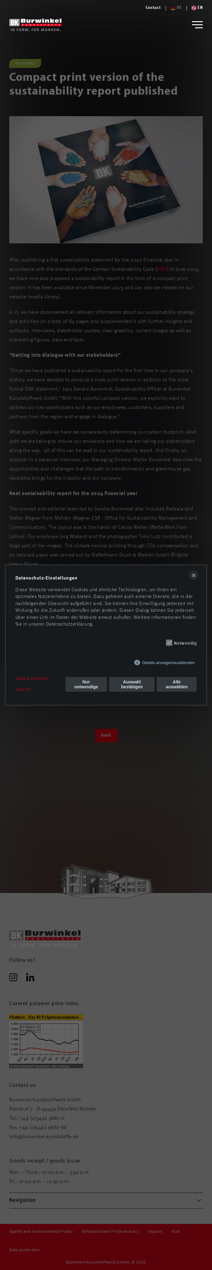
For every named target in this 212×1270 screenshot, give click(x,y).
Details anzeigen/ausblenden (168, 662)
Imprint (23, 689)
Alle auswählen (177, 684)
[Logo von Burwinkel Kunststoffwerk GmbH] (35, 24)
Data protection (32, 678)
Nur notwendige (86, 684)
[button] (197, 24)
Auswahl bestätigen (132, 684)
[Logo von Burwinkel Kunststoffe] (153, 8)
